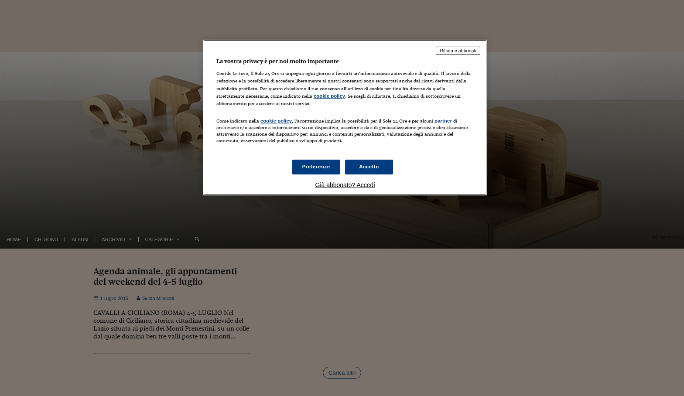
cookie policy (329, 96)
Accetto (369, 166)
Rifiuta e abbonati (458, 50)
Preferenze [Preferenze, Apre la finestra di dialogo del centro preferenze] (316, 166)
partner (443, 120)
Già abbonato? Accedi (345, 184)
